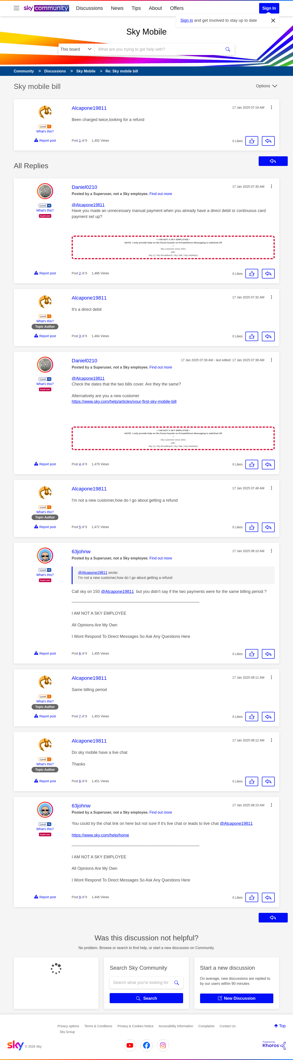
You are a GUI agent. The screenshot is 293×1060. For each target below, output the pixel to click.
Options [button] (263, 86)
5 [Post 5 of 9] (80, 527)
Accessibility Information (176, 1026)
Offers (177, 8)
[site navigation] (16, 8)
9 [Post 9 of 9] (80, 897)
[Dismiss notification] (273, 20)
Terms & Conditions (98, 1026)
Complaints (206, 1026)
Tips (136, 8)
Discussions (89, 8)
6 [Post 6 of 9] (80, 653)
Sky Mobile (146, 31)
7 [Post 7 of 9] (80, 716)
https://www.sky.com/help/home (100, 835)
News (117, 8)
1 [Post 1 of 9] (80, 140)
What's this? (45, 131)
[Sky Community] (46, 8)
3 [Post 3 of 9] (80, 336)
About (155, 8)
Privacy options (68, 1026)
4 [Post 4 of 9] (80, 464)
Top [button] (282, 1026)
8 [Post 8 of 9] (80, 781)
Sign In (269, 8)
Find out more (160, 194)
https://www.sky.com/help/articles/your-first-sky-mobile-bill (124, 401)
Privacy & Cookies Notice (135, 1026)
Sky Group (67, 1032)
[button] (271, 107)
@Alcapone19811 (88, 205)
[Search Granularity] (77, 49)
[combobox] (157, 49)
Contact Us (228, 1026)
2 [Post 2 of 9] (80, 273)
